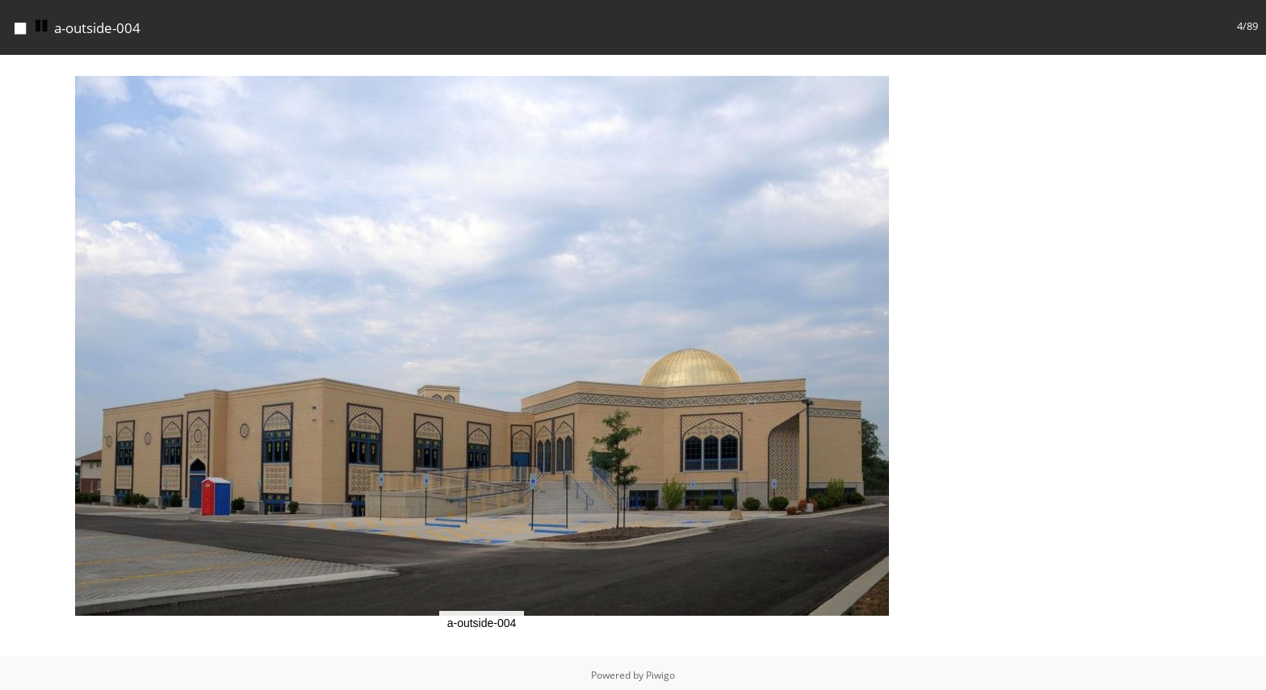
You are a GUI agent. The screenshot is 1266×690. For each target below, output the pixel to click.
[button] (949, 69)
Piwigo (660, 675)
